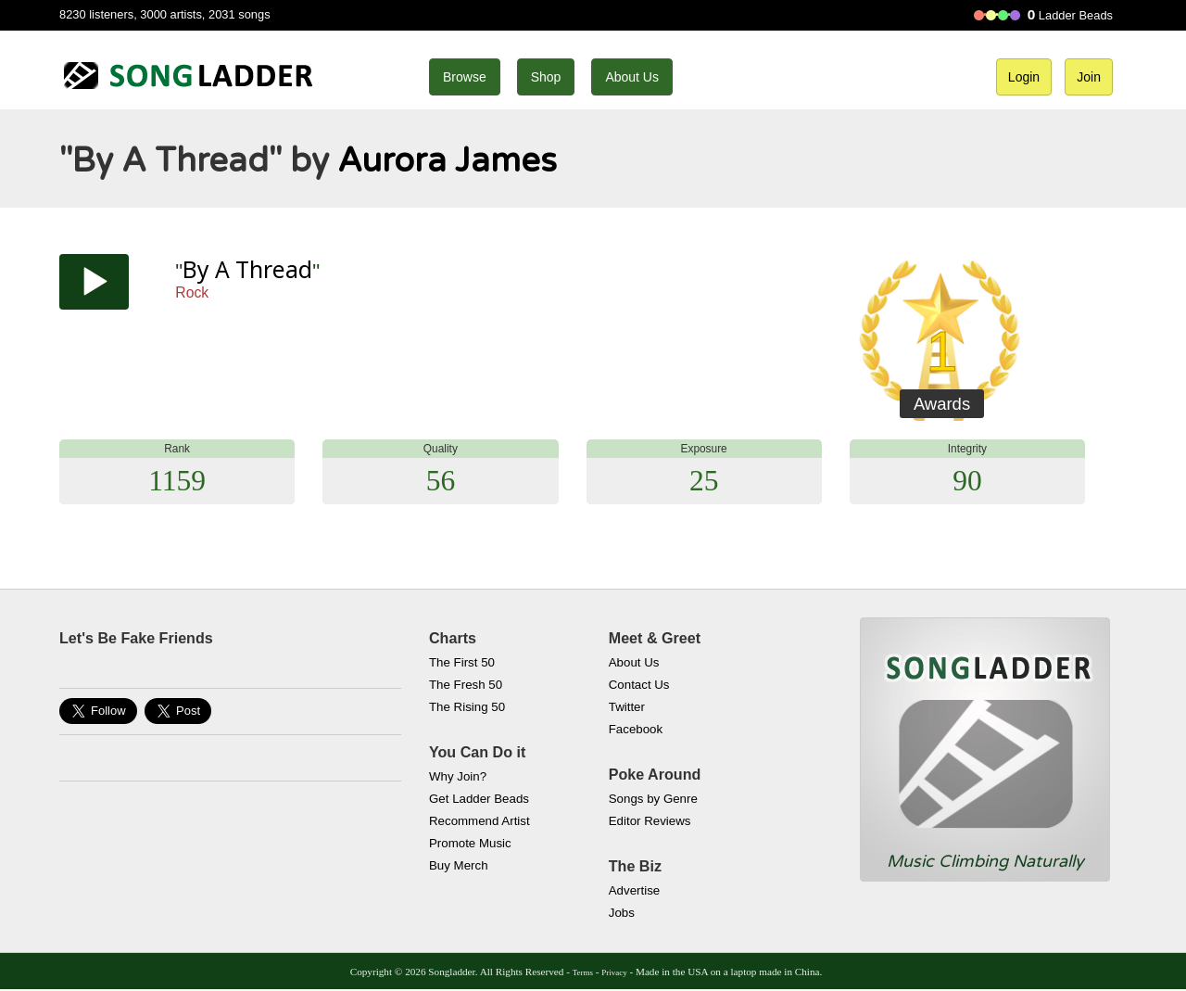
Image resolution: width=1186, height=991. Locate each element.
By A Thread (247, 269)
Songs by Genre (653, 799)
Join (1089, 77)
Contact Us (639, 685)
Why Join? (457, 776)
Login (1024, 77)
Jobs (622, 913)
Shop (546, 77)
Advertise (634, 890)
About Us (632, 77)
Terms (583, 972)
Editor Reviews (650, 821)
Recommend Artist (479, 821)
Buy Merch (458, 865)
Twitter (627, 707)
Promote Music (470, 843)
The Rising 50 (467, 707)
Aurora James (447, 161)
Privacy (613, 972)
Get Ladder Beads (479, 799)
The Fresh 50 (465, 685)
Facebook (635, 729)
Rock (191, 292)
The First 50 (462, 662)
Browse (464, 77)
